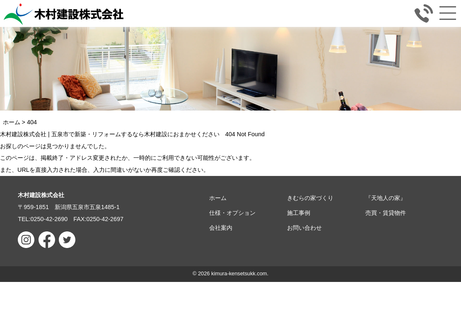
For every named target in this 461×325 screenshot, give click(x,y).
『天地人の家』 (385, 198)
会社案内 (220, 227)
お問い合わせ (304, 227)
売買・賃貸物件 (385, 212)
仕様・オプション (232, 212)
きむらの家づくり (310, 198)
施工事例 (298, 212)
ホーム (218, 198)
